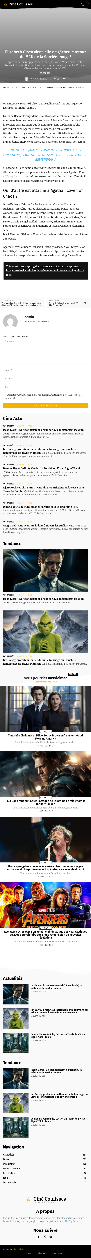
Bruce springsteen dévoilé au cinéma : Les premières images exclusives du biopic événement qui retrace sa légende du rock (45, 868)
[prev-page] (41, 952)
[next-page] (49, 952)
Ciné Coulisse (18, 1249)
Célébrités (45, 73)
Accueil (6, 87)
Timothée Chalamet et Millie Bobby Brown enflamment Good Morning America (45, 737)
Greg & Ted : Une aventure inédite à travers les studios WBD (38, 525)
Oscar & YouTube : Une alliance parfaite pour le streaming (37, 506)
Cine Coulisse (45, 746)
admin (35, 79)
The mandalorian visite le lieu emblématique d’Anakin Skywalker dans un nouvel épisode (22, 304)
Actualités (8, 426)
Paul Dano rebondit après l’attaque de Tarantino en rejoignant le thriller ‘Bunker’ (45, 802)
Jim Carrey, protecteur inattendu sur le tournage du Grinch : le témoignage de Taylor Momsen (59, 1011)
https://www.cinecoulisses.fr (37, 321)
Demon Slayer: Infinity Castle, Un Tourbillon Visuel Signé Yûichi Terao (58, 1036)
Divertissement (19, 87)
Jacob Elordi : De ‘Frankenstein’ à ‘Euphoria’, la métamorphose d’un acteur (56, 987)
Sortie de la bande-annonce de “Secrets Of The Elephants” (67, 304)
